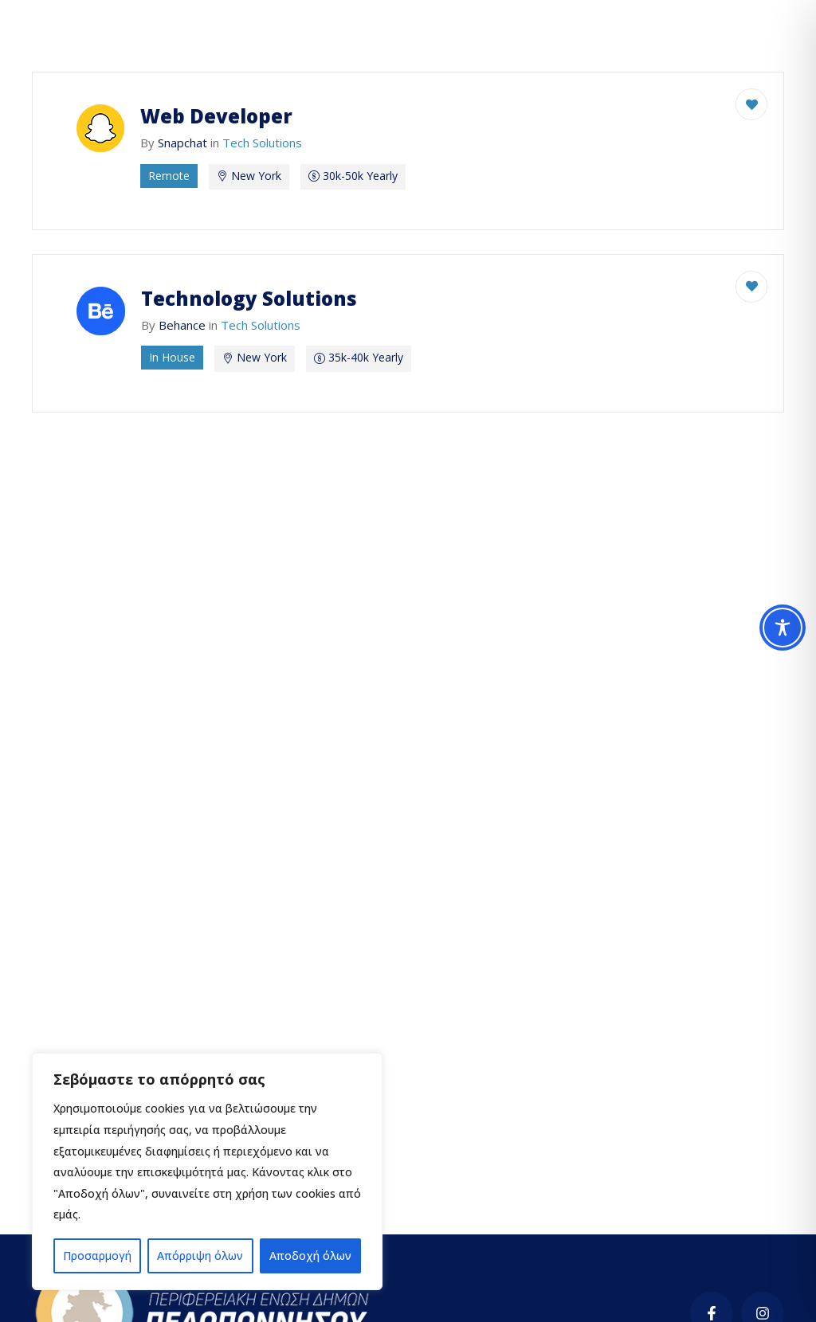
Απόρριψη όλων (200, 1255)
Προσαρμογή (97, 1255)
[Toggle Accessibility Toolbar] (782, 627)
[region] (207, 1171)
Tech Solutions (262, 143)
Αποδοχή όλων (310, 1255)
